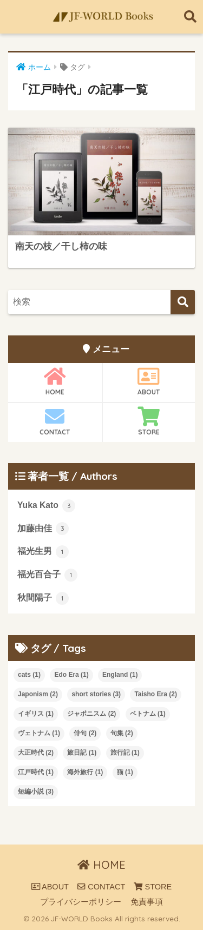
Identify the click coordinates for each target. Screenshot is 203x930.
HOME (55, 381)
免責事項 (146, 902)
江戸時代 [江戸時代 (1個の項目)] (36, 772)
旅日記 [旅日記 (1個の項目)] (81, 752)
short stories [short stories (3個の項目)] (96, 694)
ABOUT (149, 381)
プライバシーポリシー (80, 902)
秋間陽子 (43, 598)
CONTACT (55, 421)
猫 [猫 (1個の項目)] (125, 772)
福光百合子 (47, 575)
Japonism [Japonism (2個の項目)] (38, 694)
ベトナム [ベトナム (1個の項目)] (148, 713)
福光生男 (43, 551)
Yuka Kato (46, 505)
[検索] (183, 302)
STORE (149, 421)
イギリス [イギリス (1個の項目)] (36, 713)
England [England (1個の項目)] (119, 674)
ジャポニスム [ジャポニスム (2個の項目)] (91, 713)
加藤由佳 (43, 528)
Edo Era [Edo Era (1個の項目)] (71, 674)
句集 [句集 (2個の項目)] (121, 733)
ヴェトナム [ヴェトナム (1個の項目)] (39, 733)
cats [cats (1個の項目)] (29, 674)
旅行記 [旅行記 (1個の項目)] (125, 752)
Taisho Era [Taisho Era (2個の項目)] (155, 694)
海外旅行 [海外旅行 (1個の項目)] (85, 772)
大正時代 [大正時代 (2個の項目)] (36, 752)
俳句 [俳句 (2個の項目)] (85, 733)
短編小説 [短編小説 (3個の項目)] (36, 791)
